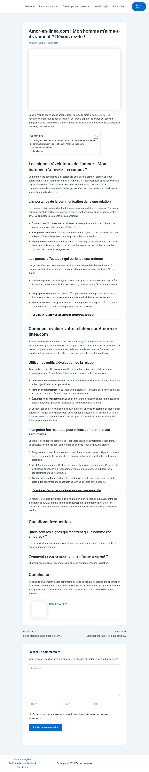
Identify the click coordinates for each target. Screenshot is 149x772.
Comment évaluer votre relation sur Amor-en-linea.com (58, 144)
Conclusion (37, 151)
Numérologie (101, 6)
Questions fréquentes (42, 147)
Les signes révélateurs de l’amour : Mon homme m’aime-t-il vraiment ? (65, 140)
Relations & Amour (48, 6)
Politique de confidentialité (22, 763)
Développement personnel (76, 6)
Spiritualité (118, 6)
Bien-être (29, 6)
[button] (139, 6)
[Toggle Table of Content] (95, 136)
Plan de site (22, 767)
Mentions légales (22, 759)
